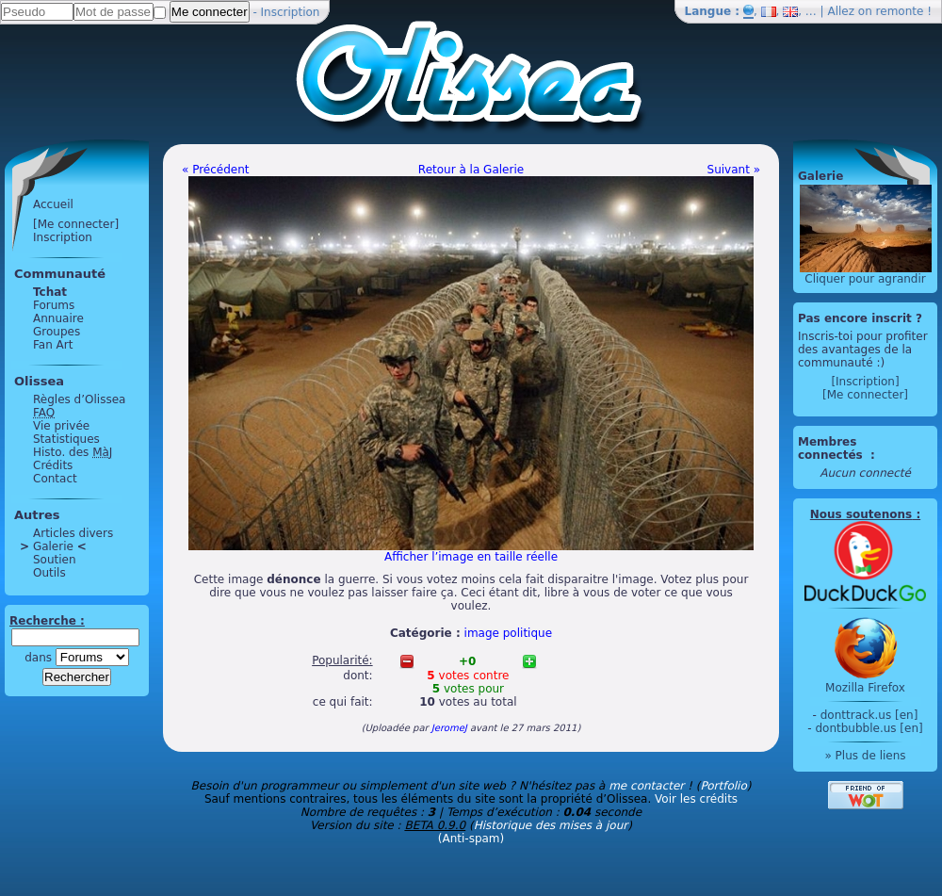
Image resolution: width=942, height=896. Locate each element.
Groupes (56, 331)
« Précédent (216, 169)
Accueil (53, 204)
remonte (900, 11)
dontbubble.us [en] (868, 728)
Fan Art (53, 344)
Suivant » (733, 169)
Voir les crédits (696, 799)
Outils (49, 572)
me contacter (646, 785)
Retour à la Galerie (471, 169)
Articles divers (73, 533)
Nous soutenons (861, 514)
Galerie (53, 546)
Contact (55, 478)
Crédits (53, 465)
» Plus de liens (864, 755)
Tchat (50, 292)
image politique (508, 633)
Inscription (290, 12)
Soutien (54, 559)
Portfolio (723, 785)
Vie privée (61, 425)
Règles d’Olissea (79, 399)
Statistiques (66, 439)
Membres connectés (832, 448)
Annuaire (58, 318)
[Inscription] (865, 381)
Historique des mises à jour (551, 825)
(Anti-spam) (471, 838)
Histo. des (72, 452)
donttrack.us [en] (869, 715)
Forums (53, 305)
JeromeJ (449, 728)
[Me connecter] (76, 224)
